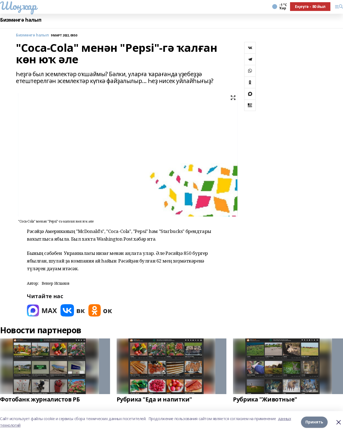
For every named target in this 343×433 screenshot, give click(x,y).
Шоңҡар (18, 5)
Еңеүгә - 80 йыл (310, 6)
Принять (314, 422)
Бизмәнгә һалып (20, 20)
